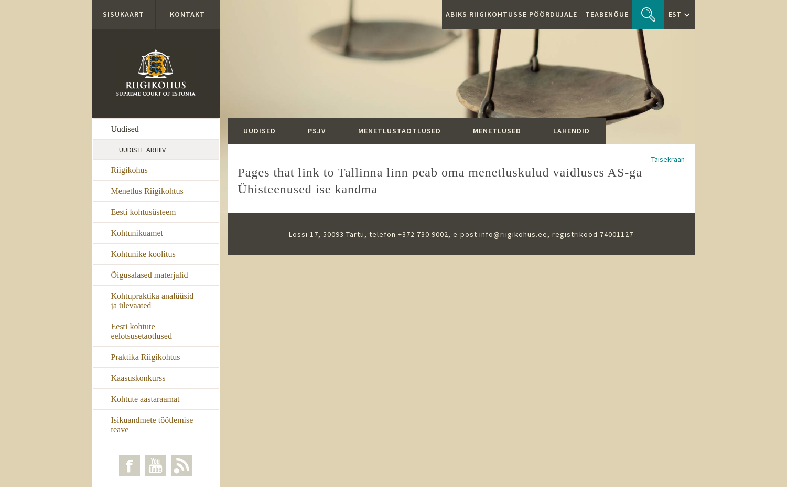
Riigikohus (129, 169)
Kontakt (187, 14)
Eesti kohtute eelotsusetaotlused (141, 331)
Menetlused (497, 131)
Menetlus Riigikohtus (147, 190)
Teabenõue (607, 14)
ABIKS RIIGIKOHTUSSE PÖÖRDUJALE (511, 14)
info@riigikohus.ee (513, 234)
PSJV (317, 131)
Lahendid (571, 131)
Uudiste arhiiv (142, 149)
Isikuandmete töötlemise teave (152, 425)
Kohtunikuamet (137, 233)
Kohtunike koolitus (143, 254)
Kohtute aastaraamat (145, 399)
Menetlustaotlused (399, 131)
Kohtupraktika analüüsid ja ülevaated (152, 301)
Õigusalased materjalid (149, 275)
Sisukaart (123, 14)
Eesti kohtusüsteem (143, 212)
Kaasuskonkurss (138, 378)
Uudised (125, 129)
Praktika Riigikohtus (145, 357)
